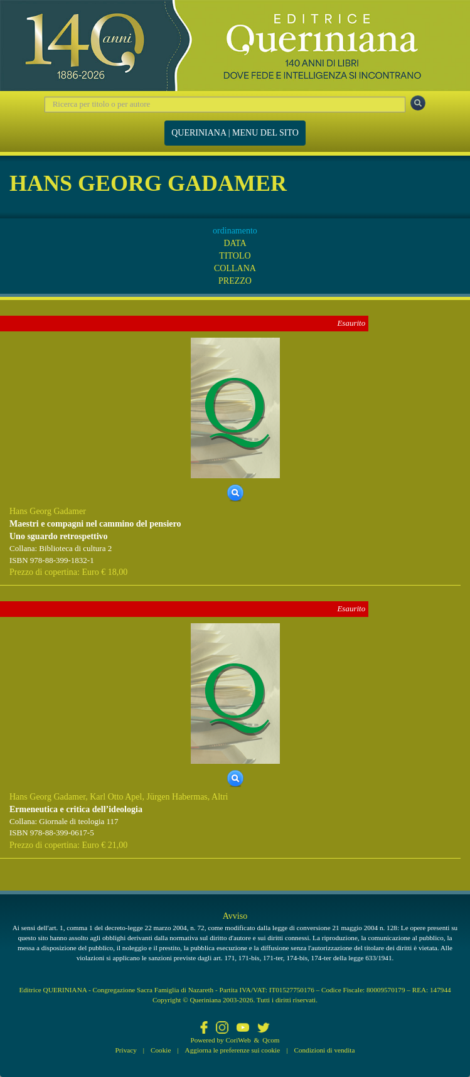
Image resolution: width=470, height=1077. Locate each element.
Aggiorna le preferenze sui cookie (232, 1050)
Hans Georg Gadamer (47, 511)
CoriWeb (237, 1040)
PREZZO (235, 281)
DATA (234, 243)
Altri (219, 796)
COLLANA (235, 268)
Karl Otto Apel (116, 796)
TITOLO (234, 255)
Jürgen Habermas (176, 796)
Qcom (270, 1040)
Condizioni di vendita (324, 1050)
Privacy (126, 1050)
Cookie (161, 1050)
